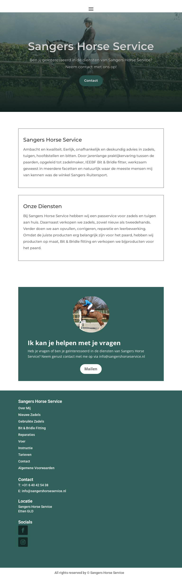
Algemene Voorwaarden (36, 468)
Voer (21, 441)
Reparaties (26, 435)
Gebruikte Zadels (31, 421)
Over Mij (24, 408)
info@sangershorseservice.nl (44, 491)
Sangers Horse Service (91, 46)
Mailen (90, 369)
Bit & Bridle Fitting (32, 428)
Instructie (25, 448)
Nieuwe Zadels (29, 415)
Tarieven (25, 455)
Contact (91, 80)
